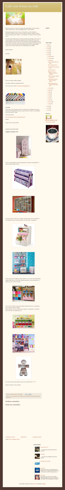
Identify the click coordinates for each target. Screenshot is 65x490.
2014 (48, 106)
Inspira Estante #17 (52, 70)
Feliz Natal (43, 475)
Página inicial (23, 437)
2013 (48, 108)
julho (49, 92)
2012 (48, 110)
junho (49, 94)
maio (49, 95)
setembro (50, 88)
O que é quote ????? (44, 447)
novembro (50, 58)
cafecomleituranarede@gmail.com (23, 85)
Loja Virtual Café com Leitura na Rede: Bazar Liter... (53, 84)
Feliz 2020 (43, 468)
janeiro (49, 103)
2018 (48, 48)
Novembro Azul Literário (45, 461)
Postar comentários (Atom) (14, 439)
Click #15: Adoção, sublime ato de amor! (53, 77)
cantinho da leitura (23, 396)
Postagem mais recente (10, 437)
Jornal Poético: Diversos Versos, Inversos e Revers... (53, 80)
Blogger (44, 483)
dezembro (50, 56)
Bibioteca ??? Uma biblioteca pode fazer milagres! (52, 73)
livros (10, 397)
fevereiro (50, 101)
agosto (49, 90)
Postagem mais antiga (37, 437)
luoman (34, 483)
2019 (48, 46)
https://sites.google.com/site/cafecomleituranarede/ (15, 117)
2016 (48, 52)
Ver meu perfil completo (50, 122)
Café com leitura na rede (22, 6)
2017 (48, 50)
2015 (48, 54)
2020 (48, 45)
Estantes (35, 396)
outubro (50, 60)
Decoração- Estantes (30, 396)
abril (49, 97)
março (49, 99)
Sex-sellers (43, 454)
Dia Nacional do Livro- (52, 65)
